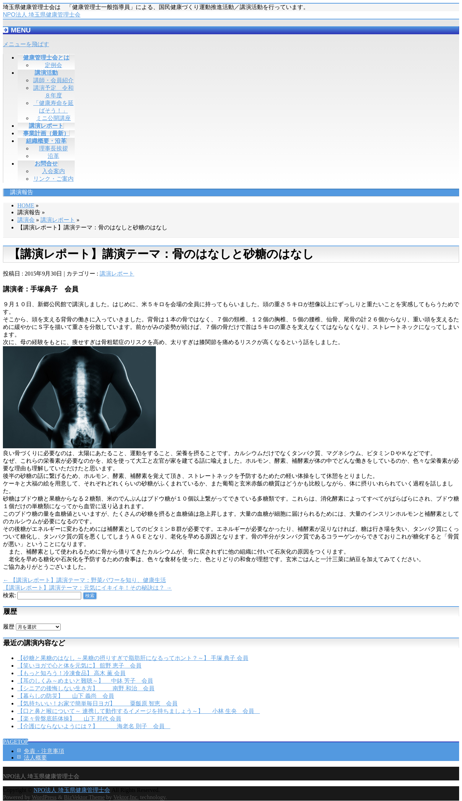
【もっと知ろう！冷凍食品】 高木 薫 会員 (71, 673)
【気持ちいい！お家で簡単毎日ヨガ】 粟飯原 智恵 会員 (97, 703)
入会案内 (53, 171)
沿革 (53, 156)
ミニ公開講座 (53, 118)
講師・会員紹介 (53, 80)
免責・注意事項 (44, 751)
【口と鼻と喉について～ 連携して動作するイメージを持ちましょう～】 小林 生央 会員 (138, 711)
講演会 (26, 220)
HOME (25, 205)
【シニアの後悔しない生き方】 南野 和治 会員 (85, 688)
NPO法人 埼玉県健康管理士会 (41, 15)
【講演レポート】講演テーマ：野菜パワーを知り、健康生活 (84, 580)
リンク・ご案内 (53, 179)
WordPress (44, 797)
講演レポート (57, 220)
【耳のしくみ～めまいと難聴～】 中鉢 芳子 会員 (85, 681)
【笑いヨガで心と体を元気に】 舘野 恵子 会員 (79, 666)
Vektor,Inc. (126, 797)
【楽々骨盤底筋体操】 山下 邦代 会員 (69, 719)
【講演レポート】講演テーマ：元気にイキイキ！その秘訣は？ (87, 588)
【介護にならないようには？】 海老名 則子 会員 (93, 726)
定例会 (53, 65)
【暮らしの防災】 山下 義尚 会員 (65, 696)
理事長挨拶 (53, 148)
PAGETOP (15, 742)
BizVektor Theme (84, 797)
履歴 (8, 627)
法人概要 (35, 757)
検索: (9, 595)
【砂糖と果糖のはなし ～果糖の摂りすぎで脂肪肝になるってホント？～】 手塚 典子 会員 (132, 658)
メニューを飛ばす (26, 44)
